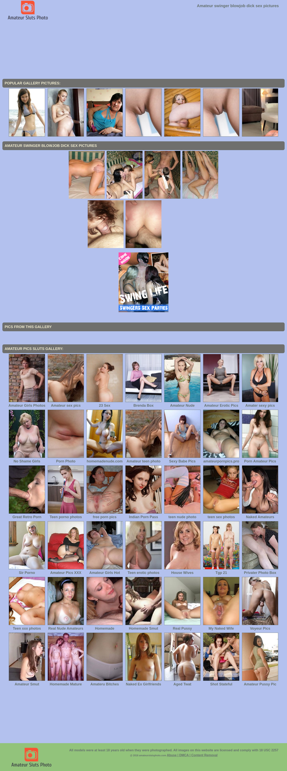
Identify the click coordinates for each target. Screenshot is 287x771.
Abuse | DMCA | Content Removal (192, 755)
